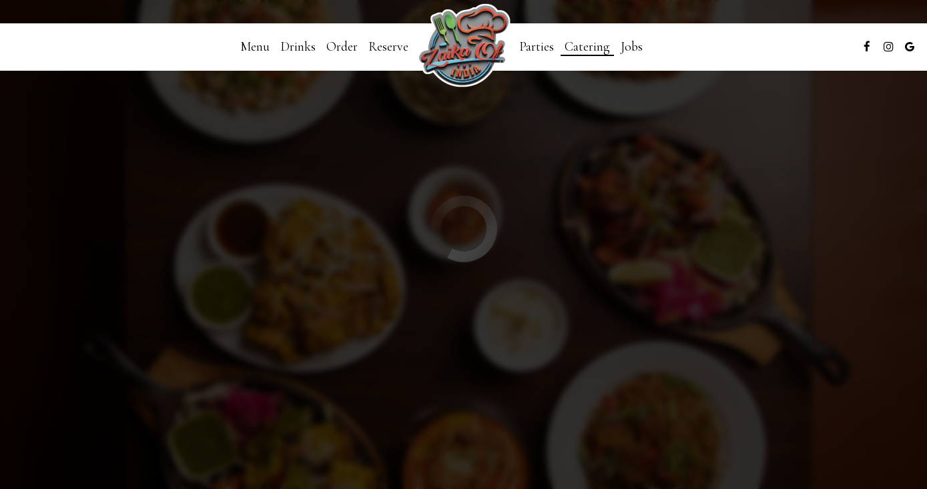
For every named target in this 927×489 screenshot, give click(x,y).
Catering (587, 46)
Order (342, 46)
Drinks (298, 46)
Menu (255, 46)
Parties (536, 46)
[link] (464, 47)
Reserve (388, 46)
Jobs (632, 46)
